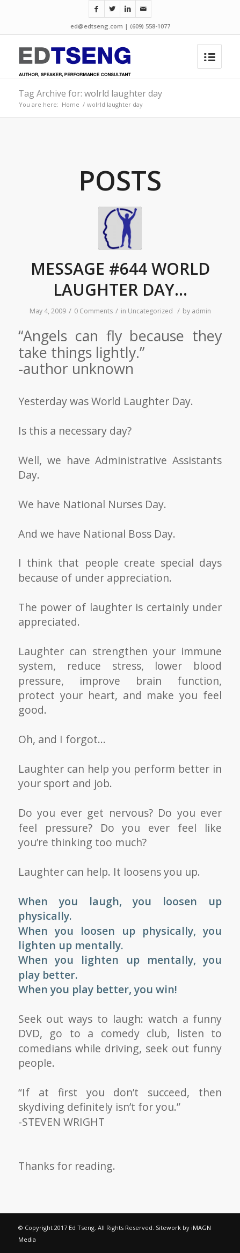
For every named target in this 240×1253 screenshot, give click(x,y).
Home (70, 104)
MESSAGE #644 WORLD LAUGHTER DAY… (120, 279)
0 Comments (93, 311)
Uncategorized (150, 311)
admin (201, 311)
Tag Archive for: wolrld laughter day (90, 93)
